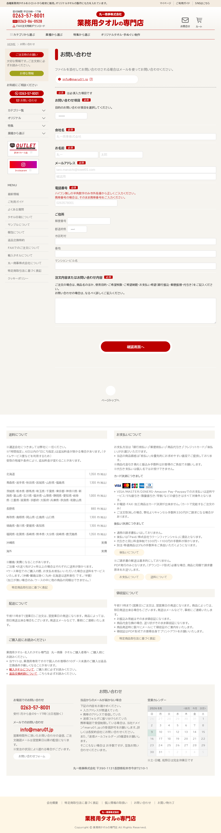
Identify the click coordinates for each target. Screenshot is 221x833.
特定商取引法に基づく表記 (24, 270)
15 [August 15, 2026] (203, 732)
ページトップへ (110, 400)
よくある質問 (16, 209)
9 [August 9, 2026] (152, 732)
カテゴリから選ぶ (24, 34)
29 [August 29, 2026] (203, 745)
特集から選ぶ (81, 34)
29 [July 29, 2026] (178, 719)
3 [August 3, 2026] (160, 725)
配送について (18, 603)
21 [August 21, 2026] (195, 739)
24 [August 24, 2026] (160, 745)
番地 (58, 248)
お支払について (129, 577)
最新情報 (13, 194)
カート (199, 27)
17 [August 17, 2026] (160, 739)
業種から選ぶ (54, 34)
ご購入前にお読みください (27, 639)
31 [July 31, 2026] (195, 719)
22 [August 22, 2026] (203, 739)
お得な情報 (27, 73)
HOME (11, 44)
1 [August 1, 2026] (203, 719)
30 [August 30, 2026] (152, 752)
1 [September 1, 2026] (169, 752)
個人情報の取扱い (116, 802)
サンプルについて (19, 224)
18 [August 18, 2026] (169, 739)
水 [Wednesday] (177, 714)
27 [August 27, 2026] (186, 745)
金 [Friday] (194, 714)
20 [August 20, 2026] (186, 739)
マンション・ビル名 (66, 260)
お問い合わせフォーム (32, 756)
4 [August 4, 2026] (169, 725)
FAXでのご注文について (24, 247)
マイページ (165, 3)
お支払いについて (128, 434)
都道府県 (60, 229)
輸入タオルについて (20, 255)
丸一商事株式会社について (25, 263)
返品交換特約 (16, 240)
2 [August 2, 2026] (152, 725)
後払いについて (129, 552)
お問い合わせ (28, 100)
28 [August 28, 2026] (195, 745)
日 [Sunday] (152, 714)
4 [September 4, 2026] (194, 752)
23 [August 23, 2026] (152, 745)
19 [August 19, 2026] (177, 739)
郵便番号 (60, 221)
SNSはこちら (202, 3)
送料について (18, 434)
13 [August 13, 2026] (186, 732)
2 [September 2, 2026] (177, 752)
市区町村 (60, 236)
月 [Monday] (160, 714)
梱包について (16, 232)
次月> (203, 708)
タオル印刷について (20, 217)
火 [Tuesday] (169, 714)
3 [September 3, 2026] (186, 752)
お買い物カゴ (166, 802)
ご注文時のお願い (27, 54)
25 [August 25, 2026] (169, 745)
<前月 (186, 708)
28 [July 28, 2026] (169, 719)
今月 (195, 708)
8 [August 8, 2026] (203, 725)
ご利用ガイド (183, 3)
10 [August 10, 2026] (160, 732)
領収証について (127, 593)
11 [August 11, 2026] (169, 732)
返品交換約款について (23, 673)
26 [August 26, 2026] (178, 745)
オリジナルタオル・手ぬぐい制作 (120, 34)
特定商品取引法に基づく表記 (30, 587)
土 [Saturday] (203, 714)
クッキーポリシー (18, 278)
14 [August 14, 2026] (195, 732)
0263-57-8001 (29, 93)
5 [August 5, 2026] (177, 725)
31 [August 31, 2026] (160, 752)
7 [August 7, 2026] (194, 725)
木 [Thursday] (186, 714)
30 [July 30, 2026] (186, 719)
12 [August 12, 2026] (178, 732)
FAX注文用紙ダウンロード (30, 26)
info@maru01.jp (75, 79)
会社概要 (52, 802)
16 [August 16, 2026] (152, 739)
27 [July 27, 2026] (160, 719)
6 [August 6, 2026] (186, 725)
